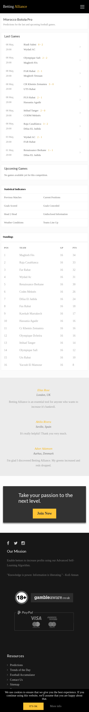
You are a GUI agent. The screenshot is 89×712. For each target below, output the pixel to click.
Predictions (16, 665)
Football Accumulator (22, 674)
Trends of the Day (20, 670)
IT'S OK (33, 706)
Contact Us (16, 679)
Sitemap (14, 684)
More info (55, 706)
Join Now (44, 513)
